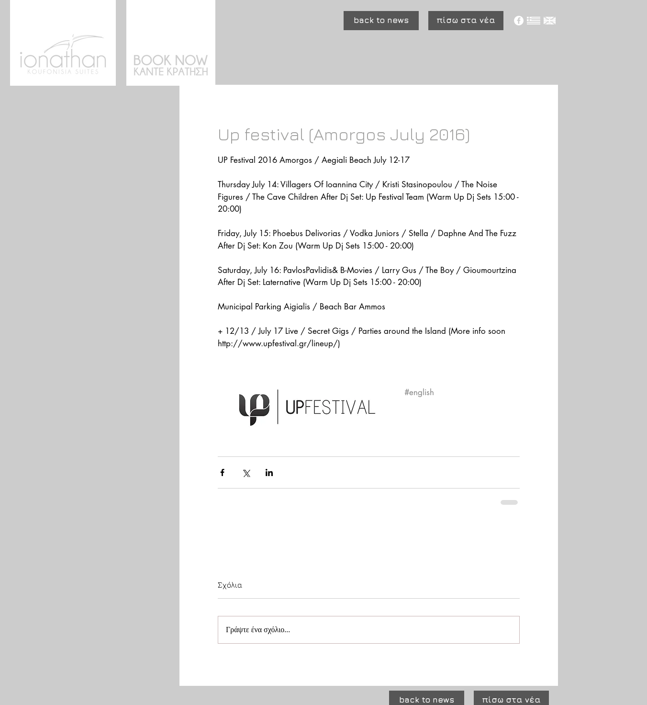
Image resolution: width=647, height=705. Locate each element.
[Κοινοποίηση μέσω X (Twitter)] (245, 472)
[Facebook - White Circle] (519, 20)
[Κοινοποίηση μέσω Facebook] (222, 472)
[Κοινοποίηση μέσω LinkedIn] (269, 472)
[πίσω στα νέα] (465, 20)
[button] (381, 20)
